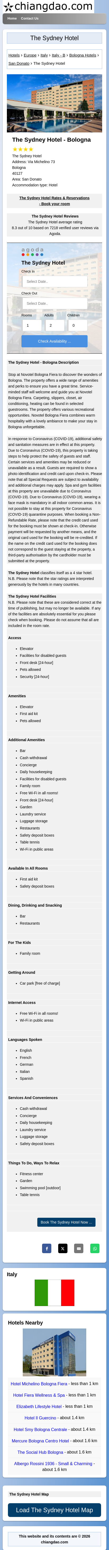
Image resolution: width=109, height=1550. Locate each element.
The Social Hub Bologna (40, 1452)
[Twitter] (62, 1248)
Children (73, 315)
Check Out (29, 293)
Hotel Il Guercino (41, 1418)
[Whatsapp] (94, 1248)
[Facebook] (46, 1248)
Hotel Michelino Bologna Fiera (40, 1384)
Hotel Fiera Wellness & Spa (39, 1395)
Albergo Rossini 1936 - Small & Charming (53, 1464)
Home (12, 18)
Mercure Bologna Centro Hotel (41, 1441)
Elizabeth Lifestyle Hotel (39, 1406)
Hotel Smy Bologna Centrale (41, 1429)
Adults (49, 315)
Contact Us (29, 18)
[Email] (78, 1248)
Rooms (26, 315)
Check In (28, 271)
